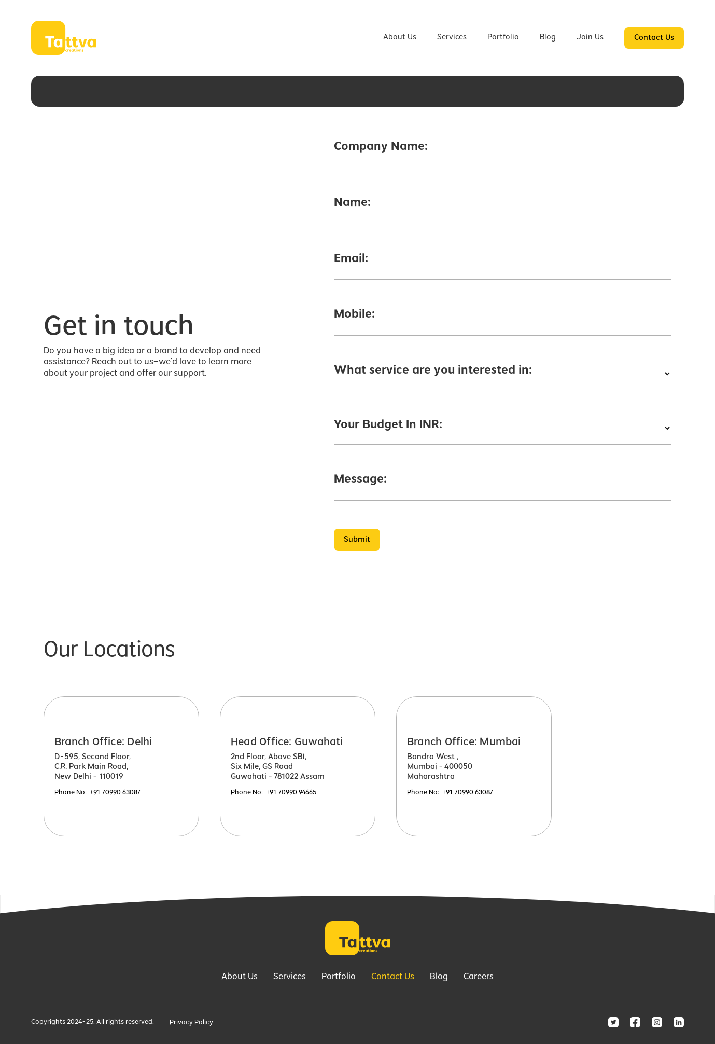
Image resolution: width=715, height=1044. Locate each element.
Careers (479, 977)
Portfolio (503, 37)
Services (452, 37)
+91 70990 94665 (291, 792)
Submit (357, 539)
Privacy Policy (191, 1022)
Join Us (590, 37)
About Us (399, 37)
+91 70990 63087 (115, 792)
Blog (548, 37)
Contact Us (654, 38)
